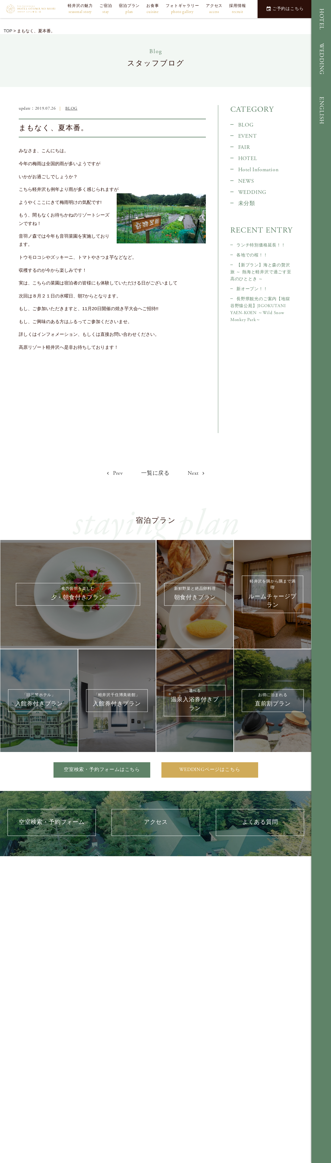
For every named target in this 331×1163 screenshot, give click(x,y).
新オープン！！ (252, 289)
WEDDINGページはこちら (209, 769)
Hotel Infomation (258, 169)
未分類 (246, 203)
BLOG (71, 108)
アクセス (214, 9)
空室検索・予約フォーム (52, 822)
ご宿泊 (105, 9)
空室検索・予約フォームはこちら (102, 769)
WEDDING (321, 59)
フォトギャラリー (182, 9)
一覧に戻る (155, 473)
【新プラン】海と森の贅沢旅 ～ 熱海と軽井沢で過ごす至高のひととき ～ (260, 272)
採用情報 (237, 9)
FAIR (244, 147)
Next (196, 473)
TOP (8, 30)
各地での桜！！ (252, 255)
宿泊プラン (129, 9)
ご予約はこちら (285, 8)
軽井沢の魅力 (80, 9)
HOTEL (321, 19)
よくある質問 (260, 822)
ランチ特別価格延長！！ (261, 245)
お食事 (152, 9)
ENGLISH (321, 110)
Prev (115, 473)
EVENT (247, 136)
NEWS (246, 181)
